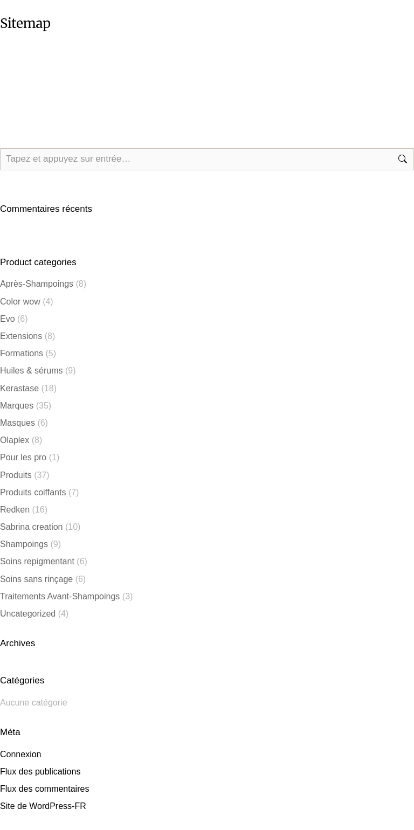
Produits (16, 475)
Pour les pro (23, 457)
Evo (7, 318)
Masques (17, 422)
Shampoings (24, 544)
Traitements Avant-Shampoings (60, 596)
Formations (21, 353)
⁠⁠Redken (15, 509)
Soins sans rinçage (36, 579)
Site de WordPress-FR (43, 806)
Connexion (21, 754)
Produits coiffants (33, 492)
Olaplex (14, 440)
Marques (16, 405)
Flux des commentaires (44, 788)
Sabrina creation (31, 526)
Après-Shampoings (36, 283)
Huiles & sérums (31, 370)
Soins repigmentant (37, 561)
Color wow (20, 301)
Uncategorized (28, 613)
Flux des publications (40, 771)
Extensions (21, 336)
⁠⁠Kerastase (19, 388)
